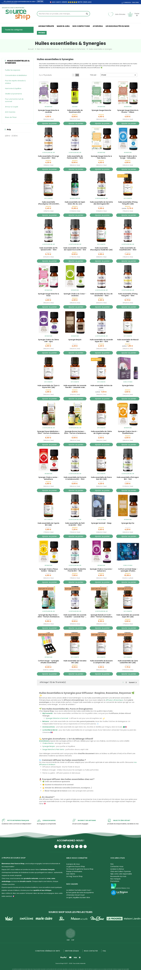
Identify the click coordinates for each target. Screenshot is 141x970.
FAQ (111, 864)
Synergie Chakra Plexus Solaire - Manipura (48, 570)
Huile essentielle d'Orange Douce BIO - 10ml (48, 157)
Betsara (74, 106)
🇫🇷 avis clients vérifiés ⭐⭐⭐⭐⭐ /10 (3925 (68, 2)
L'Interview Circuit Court (75, 895)
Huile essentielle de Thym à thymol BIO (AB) (48, 386)
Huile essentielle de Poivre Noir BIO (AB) (101, 478)
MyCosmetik (48, 198)
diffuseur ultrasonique (114, 700)
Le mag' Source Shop (74, 876)
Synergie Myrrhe (127, 523)
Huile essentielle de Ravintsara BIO (75, 111)
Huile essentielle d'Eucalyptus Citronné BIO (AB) (48, 203)
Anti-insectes (10, 112)
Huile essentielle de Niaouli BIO (127, 340)
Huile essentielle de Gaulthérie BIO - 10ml (127, 249)
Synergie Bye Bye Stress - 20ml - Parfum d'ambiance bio (48, 616)
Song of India (127, 382)
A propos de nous (73, 864)
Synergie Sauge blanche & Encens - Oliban (127, 111)
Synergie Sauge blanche (101, 110)
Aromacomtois (75, 198)
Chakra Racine (48, 743)
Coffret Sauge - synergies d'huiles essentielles (48, 662)
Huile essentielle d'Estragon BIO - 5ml (128, 478)
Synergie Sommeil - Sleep (101, 523)
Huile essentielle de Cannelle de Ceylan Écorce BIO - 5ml (74, 249)
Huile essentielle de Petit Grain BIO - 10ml (75, 524)
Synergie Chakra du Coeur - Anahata (75, 295)
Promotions (114, 881)
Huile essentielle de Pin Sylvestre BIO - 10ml (48, 249)
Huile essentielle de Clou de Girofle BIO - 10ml (101, 295)
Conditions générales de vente (47, 951)
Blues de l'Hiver (11, 117)
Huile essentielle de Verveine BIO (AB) (75, 662)
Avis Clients (70, 874)
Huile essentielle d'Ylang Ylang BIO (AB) (127, 203)
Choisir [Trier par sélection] (118, 75)
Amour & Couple (11, 107)
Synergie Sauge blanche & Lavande (48, 111)
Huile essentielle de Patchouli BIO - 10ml (75, 157)
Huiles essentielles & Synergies (17, 61)
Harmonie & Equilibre (13, 88)
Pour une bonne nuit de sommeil (14, 100)
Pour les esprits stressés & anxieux (15, 82)
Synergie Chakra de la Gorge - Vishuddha (128, 157)
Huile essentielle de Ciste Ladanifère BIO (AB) (128, 662)
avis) (89, 2)
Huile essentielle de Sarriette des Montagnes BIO (101, 203)
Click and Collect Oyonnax (120, 871)
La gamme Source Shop (75, 866)
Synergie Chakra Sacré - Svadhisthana (128, 432)
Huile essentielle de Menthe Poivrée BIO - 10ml (75, 570)
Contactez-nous (116, 866)
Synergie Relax (128, 386)
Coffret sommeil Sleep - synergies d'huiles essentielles (127, 570)
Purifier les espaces (12, 70)
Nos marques (115, 879)
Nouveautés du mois (118, 876)
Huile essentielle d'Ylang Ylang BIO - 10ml (127, 295)
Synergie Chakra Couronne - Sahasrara (101, 570)
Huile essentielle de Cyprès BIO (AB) (48, 524)
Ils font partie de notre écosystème (80, 892)
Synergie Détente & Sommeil (57, 718)
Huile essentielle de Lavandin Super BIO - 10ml (101, 340)
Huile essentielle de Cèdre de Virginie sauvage (101, 432)
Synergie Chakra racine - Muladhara (48, 478)
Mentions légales (72, 951)
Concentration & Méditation (16, 75)
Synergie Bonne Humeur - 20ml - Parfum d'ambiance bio (75, 432)
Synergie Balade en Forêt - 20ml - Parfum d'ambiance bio (101, 616)
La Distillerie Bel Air (48, 152)
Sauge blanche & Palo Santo (53, 749)
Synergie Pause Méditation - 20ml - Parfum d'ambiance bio (48, 432)
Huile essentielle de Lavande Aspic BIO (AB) (127, 616)
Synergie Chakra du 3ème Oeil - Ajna (48, 340)
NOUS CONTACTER (91, 951)
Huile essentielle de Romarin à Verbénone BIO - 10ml (75, 478)
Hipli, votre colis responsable (121, 874)
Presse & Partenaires (74, 871)
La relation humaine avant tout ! (78, 890)
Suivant (133, 682)
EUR (68, 940)
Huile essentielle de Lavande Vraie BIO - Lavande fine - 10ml (75, 616)
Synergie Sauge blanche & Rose (48, 295)
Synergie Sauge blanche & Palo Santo (101, 157)
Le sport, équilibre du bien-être (78, 897)
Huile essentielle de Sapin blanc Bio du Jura (75, 203)
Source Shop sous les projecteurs (70, 912)
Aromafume (48, 106)
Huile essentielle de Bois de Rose (101, 386)
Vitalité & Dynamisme (13, 94)
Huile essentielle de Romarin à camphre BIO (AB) (101, 662)
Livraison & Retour (117, 869)
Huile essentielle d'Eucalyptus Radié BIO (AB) (101, 249)
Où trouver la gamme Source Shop (79, 869)
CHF (72, 940)
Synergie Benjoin (74, 340)
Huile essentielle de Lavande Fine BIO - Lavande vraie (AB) (75, 386)
